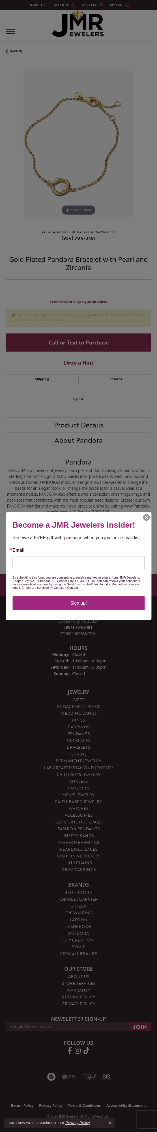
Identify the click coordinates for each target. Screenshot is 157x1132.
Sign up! (78, 603)
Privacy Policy (77, 1122)
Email (18, 550)
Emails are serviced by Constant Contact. (50, 587)
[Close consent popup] (110, 1123)
